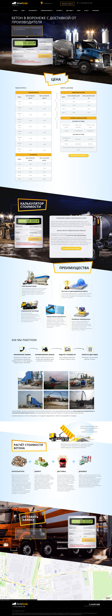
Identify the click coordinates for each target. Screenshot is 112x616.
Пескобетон (32, 10)
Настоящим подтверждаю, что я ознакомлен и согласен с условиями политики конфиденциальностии (28, 61)
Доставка (69, 10)
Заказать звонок (67, 4)
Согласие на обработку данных (28, 61)
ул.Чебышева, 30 (47, 3)
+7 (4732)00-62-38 (84, 3)
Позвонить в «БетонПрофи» (78, 155)
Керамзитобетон (46, 10)
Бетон (15, 10)
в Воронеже (15, 5)
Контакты (95, 10)
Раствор (59, 10)
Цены (78, 10)
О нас (86, 10)
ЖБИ (23, 10)
